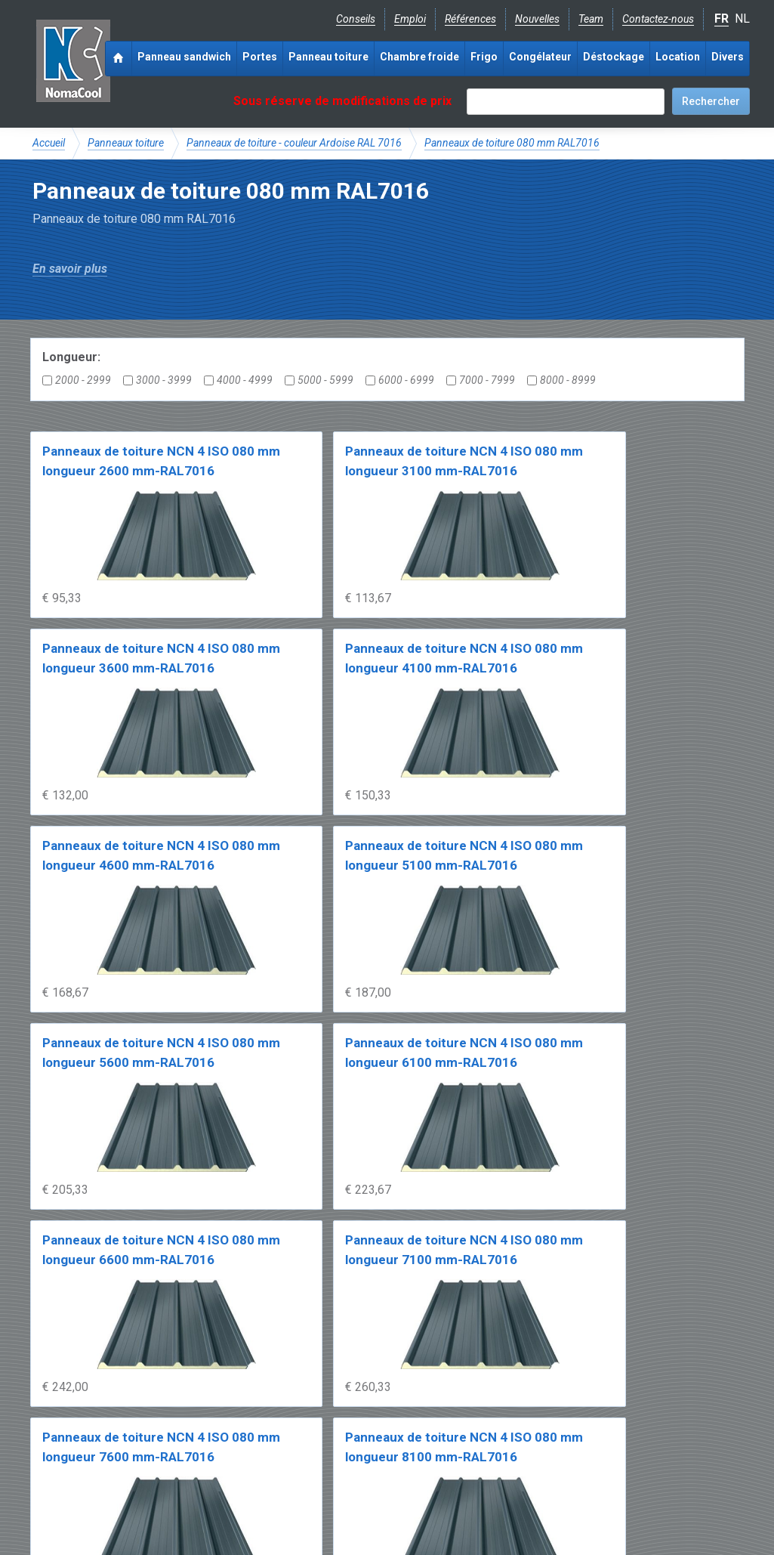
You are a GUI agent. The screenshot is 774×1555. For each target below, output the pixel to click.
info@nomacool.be (256, 1464)
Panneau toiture (328, 57)
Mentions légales (72, 1499)
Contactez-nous (658, 19)
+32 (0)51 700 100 (378, 1465)
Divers (727, 57)
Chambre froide (419, 57)
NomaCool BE (65, 1414)
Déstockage (613, 57)
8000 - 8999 (561, 380)
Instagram (153, 1464)
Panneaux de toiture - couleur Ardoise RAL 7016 (294, 143)
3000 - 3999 (157, 380)
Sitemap (378, 1499)
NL (742, 18)
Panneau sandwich (184, 57)
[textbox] (566, 101)
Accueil (48, 143)
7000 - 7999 (480, 380)
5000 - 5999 (319, 380)
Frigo (484, 57)
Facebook (72, 1464)
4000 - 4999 (238, 380)
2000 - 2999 (76, 380)
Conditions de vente (175, 1499)
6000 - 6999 (399, 380)
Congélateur (540, 57)
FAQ (43, 1430)
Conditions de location (290, 1499)
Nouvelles (537, 19)
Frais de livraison (441, 1414)
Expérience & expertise (250, 1414)
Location (677, 57)
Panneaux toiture (126, 143)
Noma (73, 60)
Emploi (410, 19)
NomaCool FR (148, 1414)
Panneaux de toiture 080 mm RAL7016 (512, 143)
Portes (259, 57)
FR (721, 18)
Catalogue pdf (352, 1414)
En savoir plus (69, 268)
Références (470, 19)
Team (590, 19)
